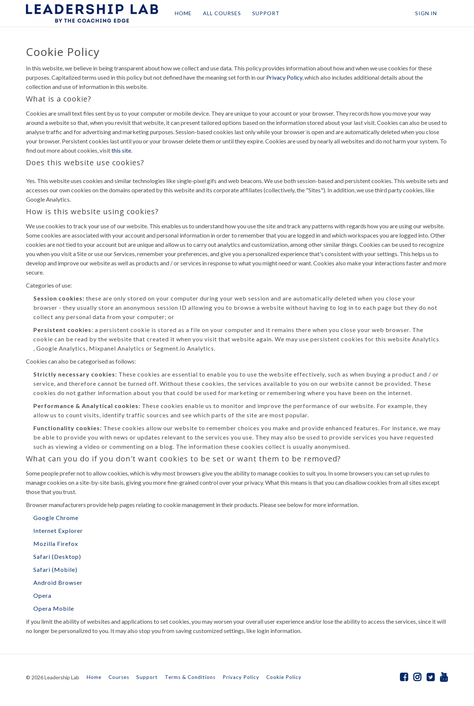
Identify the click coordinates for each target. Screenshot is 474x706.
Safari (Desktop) (57, 556)
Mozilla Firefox (55, 543)
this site (121, 150)
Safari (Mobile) (55, 569)
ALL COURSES (222, 13)
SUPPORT (266, 13)
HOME (183, 13)
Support (147, 677)
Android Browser (58, 582)
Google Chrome (56, 517)
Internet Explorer (58, 530)
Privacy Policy (284, 77)
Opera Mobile (53, 608)
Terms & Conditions (190, 677)
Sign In (426, 13)
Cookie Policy (283, 677)
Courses (119, 677)
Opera (42, 595)
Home (94, 677)
